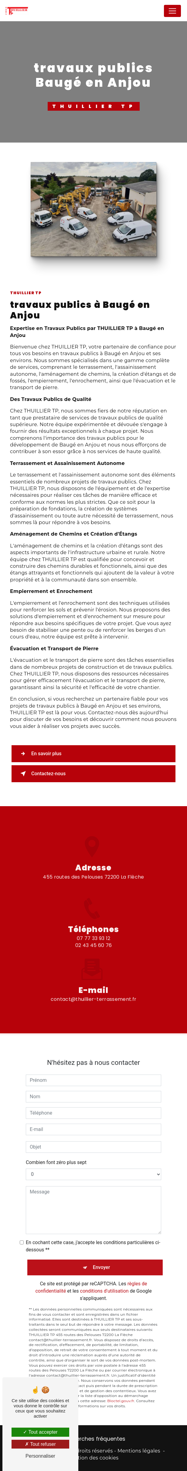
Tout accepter (40, 1432)
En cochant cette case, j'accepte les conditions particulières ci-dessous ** (93, 1236)
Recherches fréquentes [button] (94, 1438)
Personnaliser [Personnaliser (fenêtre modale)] (40, 1456)
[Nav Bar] (172, 11)
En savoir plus (39, 754)
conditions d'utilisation (104, 1281)
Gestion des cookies (94, 1458)
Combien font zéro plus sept (56, 1153)
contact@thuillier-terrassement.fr (94, 989)
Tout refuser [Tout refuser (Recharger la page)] (40, 1444)
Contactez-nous (42, 774)
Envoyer (101, 1258)
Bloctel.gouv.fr (120, 1391)
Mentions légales (138, 1451)
